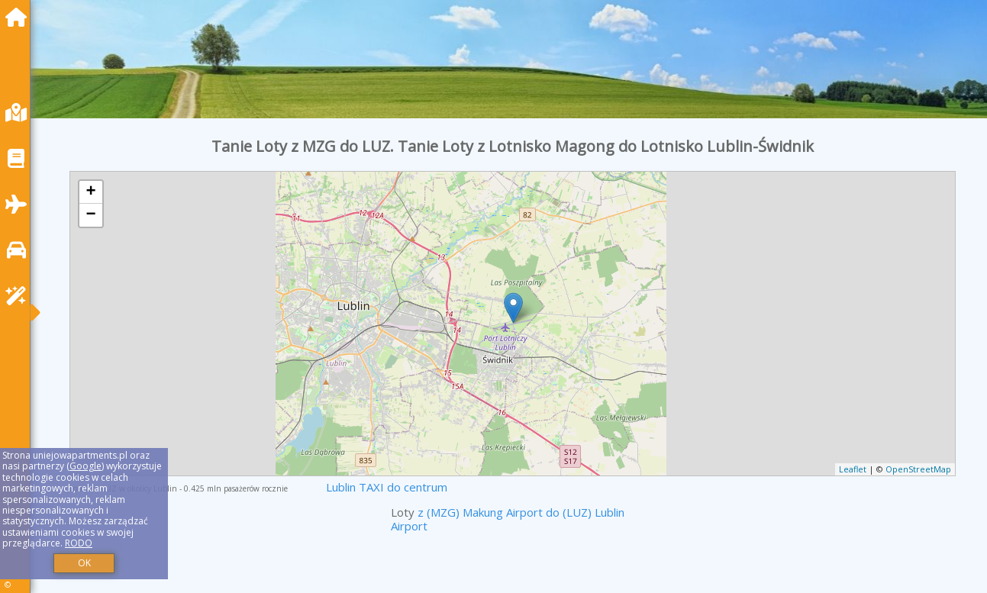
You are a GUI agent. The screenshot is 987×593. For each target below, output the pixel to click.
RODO (78, 543)
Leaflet (852, 469)
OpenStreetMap (918, 469)
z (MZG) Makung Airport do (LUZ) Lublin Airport (507, 518)
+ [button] (90, 192)
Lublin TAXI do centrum (386, 487)
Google (85, 465)
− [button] (90, 215)
